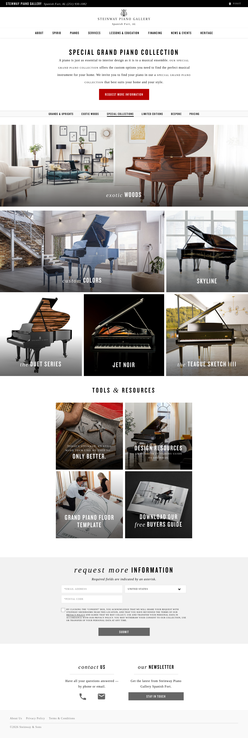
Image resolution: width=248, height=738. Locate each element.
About (39, 33)
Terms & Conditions (62, 718)
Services (94, 33)
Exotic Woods (90, 114)
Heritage (206, 33)
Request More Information (124, 94)
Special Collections (120, 114)
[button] (83, 699)
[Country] (155, 589)
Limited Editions (152, 114)
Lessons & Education (124, 33)
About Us (16, 718)
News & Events (181, 33)
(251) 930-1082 (77, 4)
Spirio (56, 33)
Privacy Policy (35, 718)
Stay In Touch (156, 696)
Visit (234, 3)
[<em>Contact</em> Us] (101, 699)
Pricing (194, 114)
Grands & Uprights (61, 114)
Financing (155, 33)
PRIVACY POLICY (75, 615)
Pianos (74, 33)
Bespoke (176, 114)
